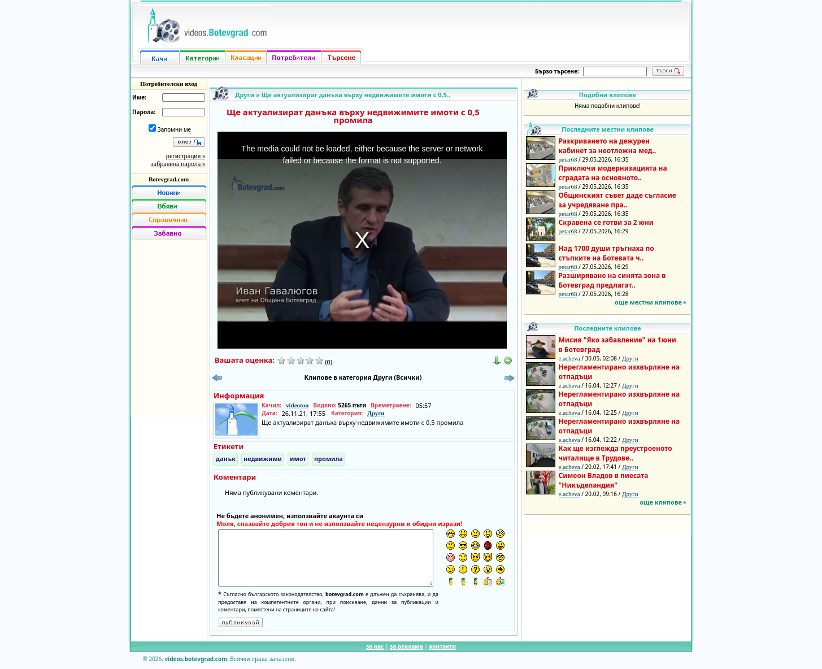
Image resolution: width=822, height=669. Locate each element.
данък (226, 458)
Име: (139, 97)
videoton (297, 405)
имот (298, 458)
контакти (442, 646)
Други (244, 94)
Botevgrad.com (169, 179)
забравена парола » (178, 164)
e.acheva (569, 358)
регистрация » (185, 156)
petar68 (568, 159)
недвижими (262, 458)
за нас (375, 646)
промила (328, 458)
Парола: (143, 112)
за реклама (406, 646)
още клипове (661, 502)
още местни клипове (648, 302)
